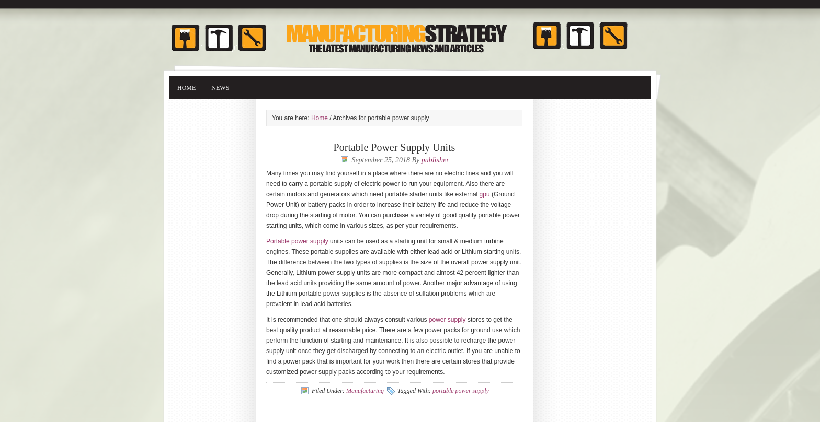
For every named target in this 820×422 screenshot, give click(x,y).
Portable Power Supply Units (394, 147)
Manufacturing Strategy (410, 32)
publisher (435, 160)
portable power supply (460, 390)
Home (186, 87)
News (220, 87)
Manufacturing (365, 390)
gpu (485, 194)
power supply (447, 319)
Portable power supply (297, 241)
